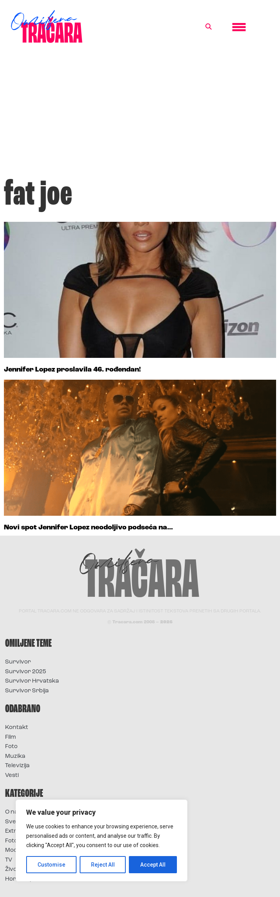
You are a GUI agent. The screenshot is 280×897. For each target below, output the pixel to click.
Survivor (18, 662)
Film (10, 737)
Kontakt (16, 728)
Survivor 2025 (25, 672)
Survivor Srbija (27, 691)
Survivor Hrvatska (32, 681)
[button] (208, 26)
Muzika (15, 756)
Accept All (153, 865)
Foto (11, 747)
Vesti (12, 775)
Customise (51, 865)
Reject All (103, 865)
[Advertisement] (140, 114)
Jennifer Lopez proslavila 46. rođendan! (72, 369)
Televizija (17, 766)
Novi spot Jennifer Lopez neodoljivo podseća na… (88, 527)
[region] (101, 840)
